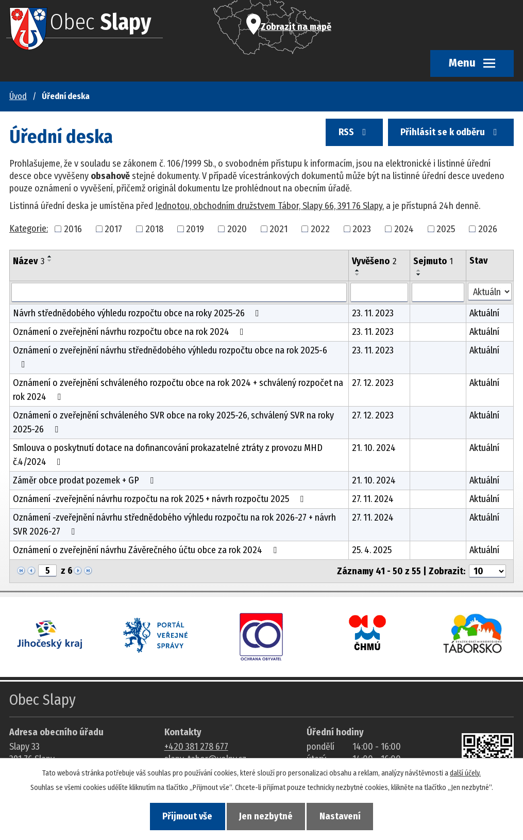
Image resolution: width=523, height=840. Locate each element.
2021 (278, 228)
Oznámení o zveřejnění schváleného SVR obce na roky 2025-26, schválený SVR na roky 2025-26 (173, 422)
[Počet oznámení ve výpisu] (487, 571)
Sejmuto (433, 261)
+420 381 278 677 (196, 746)
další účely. (465, 772)
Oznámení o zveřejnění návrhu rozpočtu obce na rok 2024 (130, 331)
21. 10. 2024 (374, 448)
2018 (154, 228)
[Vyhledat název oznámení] (179, 292)
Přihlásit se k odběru (449, 134)
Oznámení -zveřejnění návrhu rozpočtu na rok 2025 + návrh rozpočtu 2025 (160, 499)
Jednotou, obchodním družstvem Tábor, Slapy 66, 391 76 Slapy (268, 206)
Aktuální (484, 313)
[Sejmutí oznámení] (438, 292)
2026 (487, 228)
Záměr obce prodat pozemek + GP (85, 480)
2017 (113, 228)
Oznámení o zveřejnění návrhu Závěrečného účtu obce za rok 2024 (147, 550)
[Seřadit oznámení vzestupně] (50, 256)
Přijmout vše (185, 816)
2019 (195, 228)
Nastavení (342, 816)
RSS (351, 134)
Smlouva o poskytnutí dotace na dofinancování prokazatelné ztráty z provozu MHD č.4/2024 (168, 454)
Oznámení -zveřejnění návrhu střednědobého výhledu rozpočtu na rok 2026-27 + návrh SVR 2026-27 (174, 524)
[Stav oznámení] (490, 292)
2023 (361, 228)
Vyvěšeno (374, 261)
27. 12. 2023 (373, 383)
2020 (237, 228)
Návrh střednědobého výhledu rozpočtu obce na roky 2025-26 (138, 313)
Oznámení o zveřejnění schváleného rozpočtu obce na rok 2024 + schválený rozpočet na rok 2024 (178, 389)
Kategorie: (28, 228)
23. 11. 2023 (373, 313)
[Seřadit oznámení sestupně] (50, 261)
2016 (73, 228)
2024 (404, 228)
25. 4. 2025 (372, 550)
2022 (320, 228)
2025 (445, 228)
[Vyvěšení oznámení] (379, 292)
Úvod (18, 96)
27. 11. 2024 (373, 499)
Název (28, 261)
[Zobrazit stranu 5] (47, 570)
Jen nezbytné (266, 816)
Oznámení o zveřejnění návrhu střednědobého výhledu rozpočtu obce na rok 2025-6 (170, 357)
